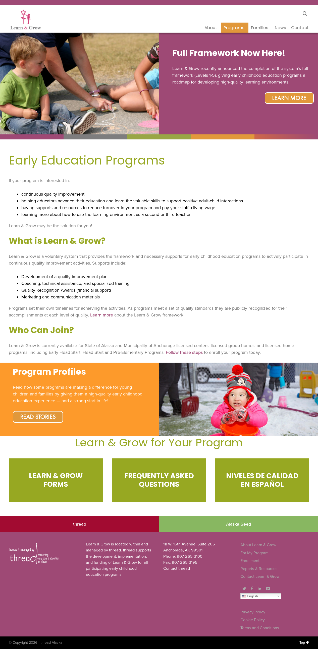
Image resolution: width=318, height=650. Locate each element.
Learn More (288, 99)
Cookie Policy (252, 621)
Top (304, 643)
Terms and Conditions (259, 629)
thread (79, 525)
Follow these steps (184, 352)
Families (259, 28)
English (250, 597)
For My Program (254, 554)
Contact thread (176, 569)
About (210, 28)
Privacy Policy (252, 613)
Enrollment (249, 561)
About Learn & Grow (258, 546)
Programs (234, 28)
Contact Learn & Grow (260, 578)
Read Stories (39, 418)
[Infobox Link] (56, 481)
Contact (300, 28)
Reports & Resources (259, 570)
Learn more (101, 315)
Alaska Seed (238, 525)
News (280, 28)
